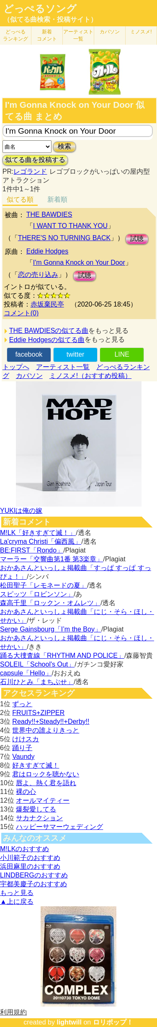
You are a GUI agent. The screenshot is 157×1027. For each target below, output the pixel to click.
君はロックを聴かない (45, 774)
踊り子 (22, 747)
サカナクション (39, 818)
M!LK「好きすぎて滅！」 (38, 532)
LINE (121, 354)
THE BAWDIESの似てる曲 (49, 330)
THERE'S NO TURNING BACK (64, 237)
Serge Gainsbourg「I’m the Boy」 (50, 629)
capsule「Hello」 (26, 673)
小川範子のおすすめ (30, 857)
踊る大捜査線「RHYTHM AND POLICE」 (62, 655)
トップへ (16, 366)
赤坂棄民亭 (47, 304)
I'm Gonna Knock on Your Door (79, 262)
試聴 (137, 238)
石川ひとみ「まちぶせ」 (37, 681)
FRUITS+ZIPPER (38, 712)
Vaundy (23, 756)
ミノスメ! (141, 32)
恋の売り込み (38, 274)
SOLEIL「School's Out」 (37, 664)
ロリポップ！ (113, 1022)
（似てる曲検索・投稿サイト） (50, 19)
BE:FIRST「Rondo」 (31, 550)
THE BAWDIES (49, 214)
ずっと (22, 703)
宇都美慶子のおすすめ (33, 884)
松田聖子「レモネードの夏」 (43, 585)
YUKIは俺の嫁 (21, 510)
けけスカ (25, 739)
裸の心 (26, 791)
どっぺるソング (40, 8)
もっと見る (16, 892)
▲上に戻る (16, 901)
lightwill (69, 1022)
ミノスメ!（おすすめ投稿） (90, 375)
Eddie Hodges (47, 251)
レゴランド (30, 171)
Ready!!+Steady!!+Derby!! (50, 721)
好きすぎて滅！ (35, 765)
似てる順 (20, 199)
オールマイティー (42, 800)
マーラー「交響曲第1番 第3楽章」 (51, 559)
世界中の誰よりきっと (45, 730)
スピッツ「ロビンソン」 (37, 594)
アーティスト (78, 35)
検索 (64, 146)
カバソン (110, 32)
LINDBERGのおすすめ (34, 875)
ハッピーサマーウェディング (59, 826)
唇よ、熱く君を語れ (46, 782)
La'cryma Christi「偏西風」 (40, 541)
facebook (28, 354)
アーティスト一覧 (63, 366)
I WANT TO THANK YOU (70, 225)
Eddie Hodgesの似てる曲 (47, 339)
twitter (76, 354)
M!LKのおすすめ (24, 848)
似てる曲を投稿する (35, 159)
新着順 (57, 199)
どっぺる (15, 35)
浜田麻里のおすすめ (30, 866)
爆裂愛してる (36, 809)
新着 (47, 35)
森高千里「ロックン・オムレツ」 (50, 602)
